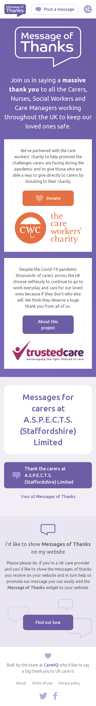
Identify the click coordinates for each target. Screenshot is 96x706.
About (21, 683)
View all (48, 496)
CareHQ (51, 665)
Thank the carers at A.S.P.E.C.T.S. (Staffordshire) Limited (49, 475)
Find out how (48, 622)
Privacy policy (69, 683)
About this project (48, 324)
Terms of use (42, 683)
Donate (42, 201)
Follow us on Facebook (55, 696)
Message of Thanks (15, 10)
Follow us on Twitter (43, 696)
